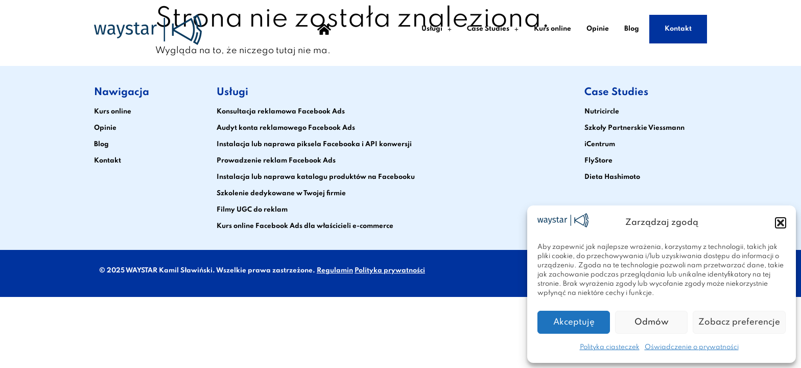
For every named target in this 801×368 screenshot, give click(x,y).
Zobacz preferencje (739, 322)
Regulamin (335, 270)
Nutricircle (601, 111)
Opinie (597, 29)
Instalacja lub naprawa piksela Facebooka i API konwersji (314, 144)
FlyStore (598, 160)
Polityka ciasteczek (610, 347)
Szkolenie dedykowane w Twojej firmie (281, 193)
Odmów (651, 322)
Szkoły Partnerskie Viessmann (634, 128)
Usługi (436, 29)
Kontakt (678, 29)
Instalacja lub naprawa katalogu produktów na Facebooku (316, 177)
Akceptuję (574, 322)
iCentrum (599, 144)
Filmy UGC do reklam (252, 209)
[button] (780, 223)
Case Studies (493, 29)
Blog (631, 29)
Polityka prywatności (390, 270)
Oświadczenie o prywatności (692, 347)
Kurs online (552, 29)
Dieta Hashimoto (612, 177)
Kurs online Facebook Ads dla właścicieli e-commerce (305, 226)
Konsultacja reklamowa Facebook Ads (281, 111)
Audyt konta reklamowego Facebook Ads (286, 128)
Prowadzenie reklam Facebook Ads (276, 160)
